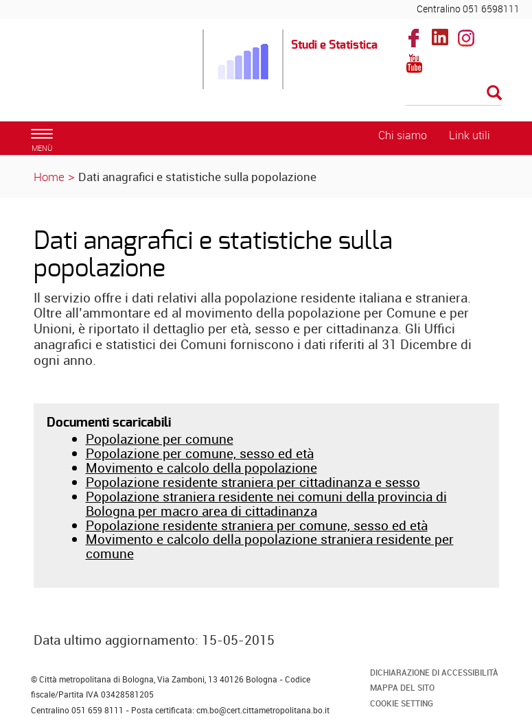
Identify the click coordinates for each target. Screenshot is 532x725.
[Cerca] (454, 94)
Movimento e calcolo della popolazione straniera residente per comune (270, 546)
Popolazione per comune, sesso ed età (200, 453)
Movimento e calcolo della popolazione (201, 468)
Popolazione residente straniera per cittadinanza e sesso (253, 482)
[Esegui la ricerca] (494, 93)
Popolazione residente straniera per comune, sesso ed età (257, 525)
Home (49, 177)
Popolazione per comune (159, 439)
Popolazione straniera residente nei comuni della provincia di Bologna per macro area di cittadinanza (266, 504)
